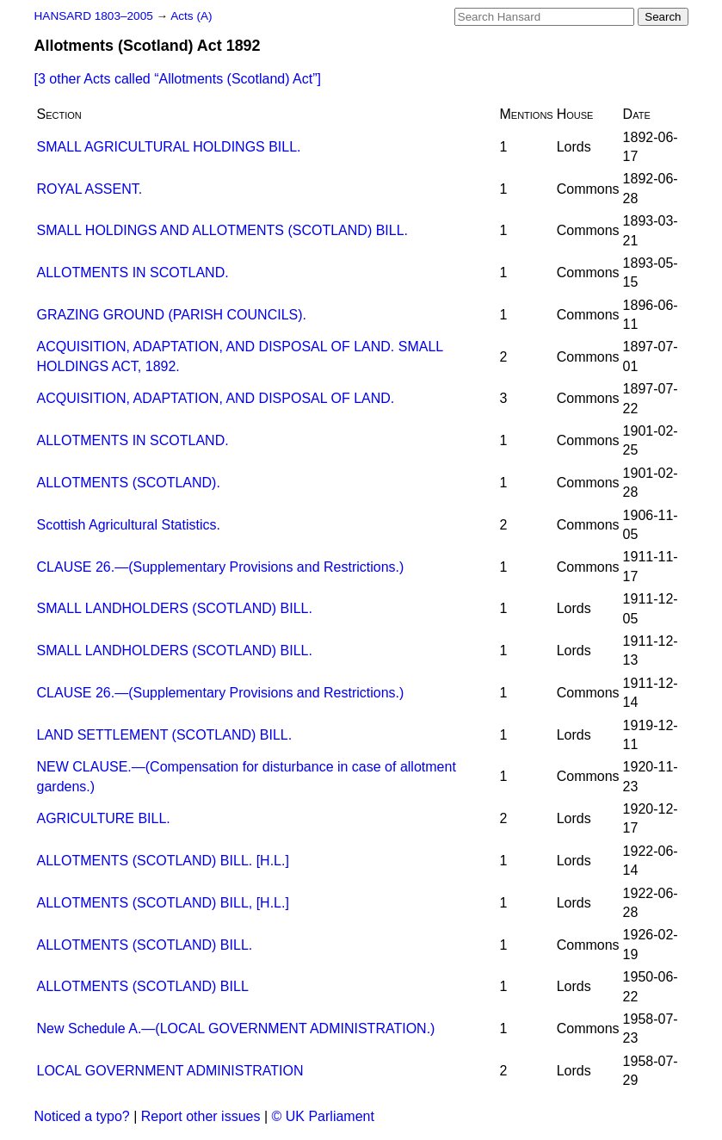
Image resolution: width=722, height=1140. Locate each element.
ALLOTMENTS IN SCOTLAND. (133, 272)
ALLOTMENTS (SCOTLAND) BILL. (145, 945)
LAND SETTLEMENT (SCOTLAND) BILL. (165, 735)
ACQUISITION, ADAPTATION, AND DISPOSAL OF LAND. (216, 398)
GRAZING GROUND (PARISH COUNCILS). (172, 314)
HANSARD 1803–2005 (93, 15)
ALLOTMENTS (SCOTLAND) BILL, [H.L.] (163, 902)
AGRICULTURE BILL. (103, 818)
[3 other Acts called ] (178, 78)
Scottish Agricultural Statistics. (128, 524)
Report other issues (201, 1116)
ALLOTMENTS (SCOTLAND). (128, 482)
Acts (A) (191, 15)
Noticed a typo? (82, 1116)
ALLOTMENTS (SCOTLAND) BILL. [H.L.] (163, 860)
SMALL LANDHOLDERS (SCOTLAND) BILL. (174, 608)
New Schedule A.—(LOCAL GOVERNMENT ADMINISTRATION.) (236, 1028)
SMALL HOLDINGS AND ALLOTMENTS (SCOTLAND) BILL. (223, 230)
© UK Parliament (323, 1116)
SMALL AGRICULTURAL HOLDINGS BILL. (169, 146)
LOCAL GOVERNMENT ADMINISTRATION (170, 1070)
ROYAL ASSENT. (90, 189)
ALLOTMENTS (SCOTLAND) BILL (143, 986)
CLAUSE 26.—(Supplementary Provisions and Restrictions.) (220, 567)
